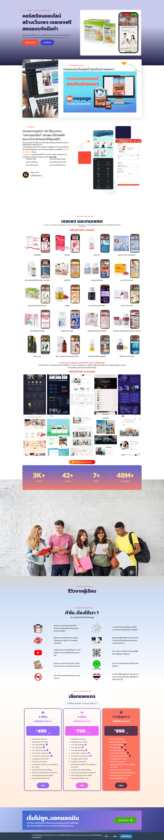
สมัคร (43, 785)
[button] (100, 92)
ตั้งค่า (106, 836)
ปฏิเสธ (115, 836)
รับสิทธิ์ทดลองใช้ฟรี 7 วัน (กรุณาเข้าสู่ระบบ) (82, 703)
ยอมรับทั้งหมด (126, 836)
